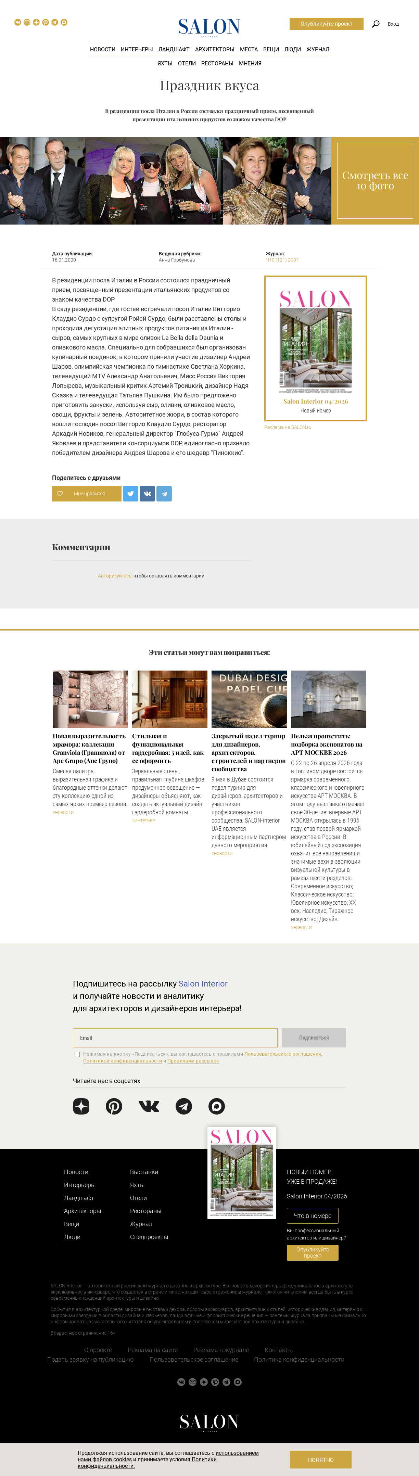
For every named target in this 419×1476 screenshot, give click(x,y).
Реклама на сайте (153, 1349)
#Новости (63, 813)
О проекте (98, 1349)
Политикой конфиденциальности (122, 1061)
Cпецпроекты (149, 1236)
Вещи (271, 49)
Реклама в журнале (221, 1349)
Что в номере (312, 1215)
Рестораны (217, 63)
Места (249, 49)
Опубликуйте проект (327, 24)
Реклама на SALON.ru (288, 427)
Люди (292, 49)
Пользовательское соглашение (194, 1359)
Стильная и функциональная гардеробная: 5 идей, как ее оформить (168, 748)
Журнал (317, 49)
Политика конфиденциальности (299, 1359)
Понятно (321, 1460)
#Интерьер (143, 821)
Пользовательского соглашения (282, 1054)
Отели (187, 63)
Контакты (279, 1349)
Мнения (250, 63)
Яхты (165, 63)
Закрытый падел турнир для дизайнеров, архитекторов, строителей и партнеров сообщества (248, 752)
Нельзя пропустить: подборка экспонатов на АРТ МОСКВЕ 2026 (326, 744)
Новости (102, 49)
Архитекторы (214, 49)
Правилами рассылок (193, 1061)
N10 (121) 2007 (282, 260)
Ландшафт (174, 49)
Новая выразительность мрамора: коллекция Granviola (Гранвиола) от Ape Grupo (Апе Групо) (89, 748)
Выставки (144, 1171)
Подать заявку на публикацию (90, 1359)
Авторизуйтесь (114, 575)
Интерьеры (137, 49)
